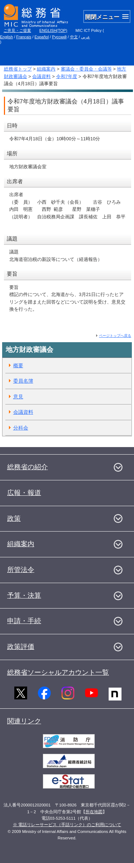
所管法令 (20, 569)
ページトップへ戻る (115, 336)
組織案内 (46, 69)
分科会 (20, 428)
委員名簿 (23, 381)
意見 (18, 396)
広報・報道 (24, 492)
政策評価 (20, 646)
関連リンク (24, 721)
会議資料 (41, 76)
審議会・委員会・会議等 (86, 69)
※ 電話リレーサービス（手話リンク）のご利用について (67, 825)
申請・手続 (24, 621)
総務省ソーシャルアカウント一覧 (58, 672)
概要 (18, 365)
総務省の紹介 (27, 467)
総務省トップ (18, 69)
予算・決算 (24, 595)
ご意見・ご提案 (17, 30)
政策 (14, 518)
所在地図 (94, 812)
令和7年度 (66, 76)
